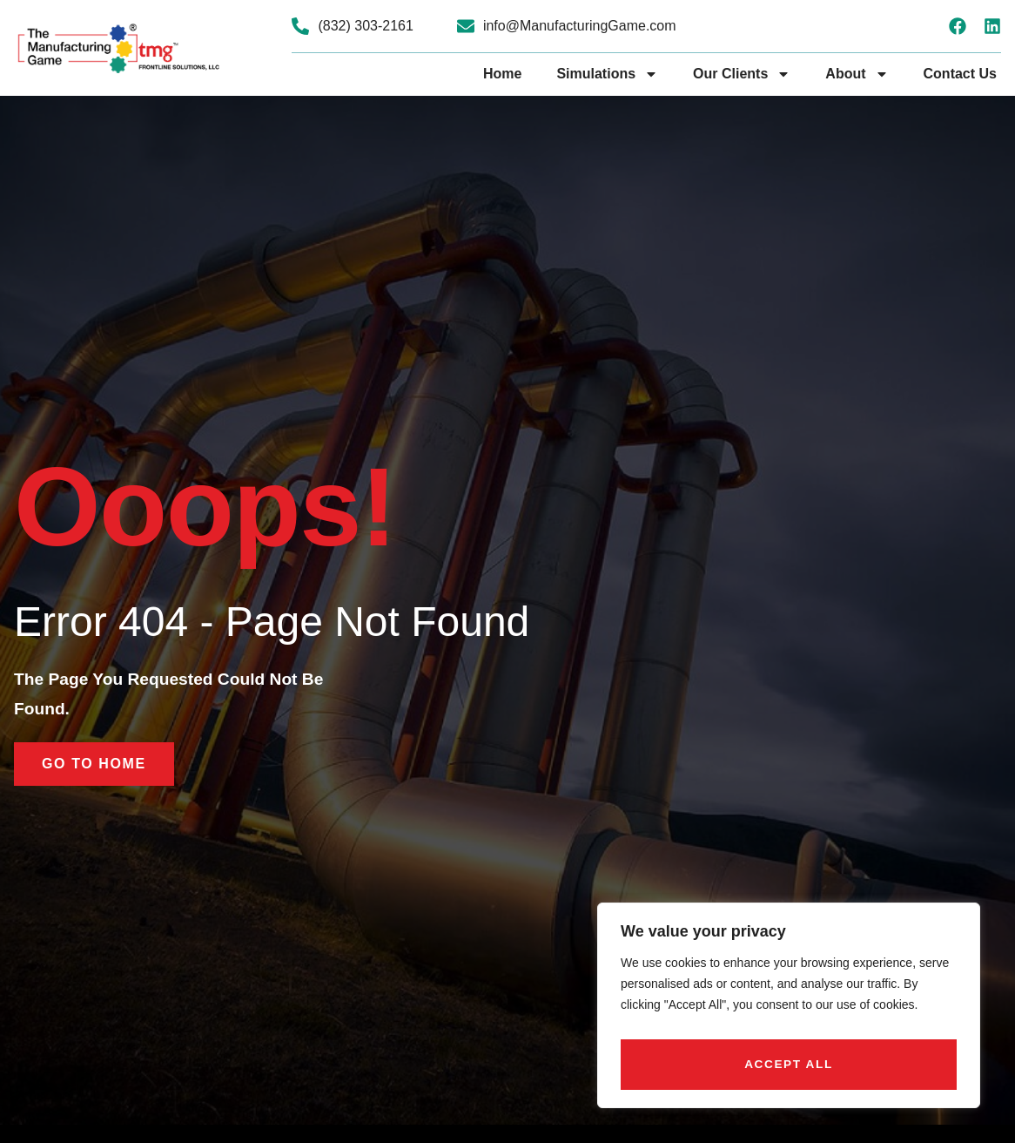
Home (502, 73)
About (856, 74)
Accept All (789, 1064)
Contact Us (960, 73)
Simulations (607, 74)
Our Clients (741, 74)
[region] (788, 1010)
